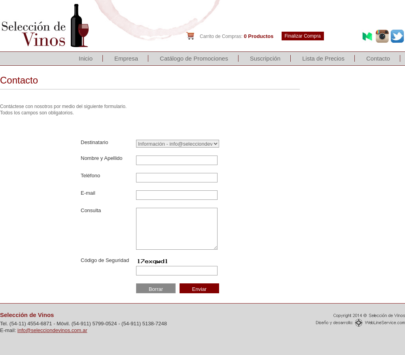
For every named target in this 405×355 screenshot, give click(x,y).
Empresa (126, 58)
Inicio (86, 58)
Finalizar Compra (303, 36)
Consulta (91, 210)
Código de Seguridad (105, 260)
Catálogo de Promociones (194, 58)
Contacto (378, 58)
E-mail (88, 193)
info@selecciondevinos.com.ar (52, 330)
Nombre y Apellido (102, 158)
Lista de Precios (323, 58)
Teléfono (90, 175)
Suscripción (265, 58)
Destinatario (94, 142)
